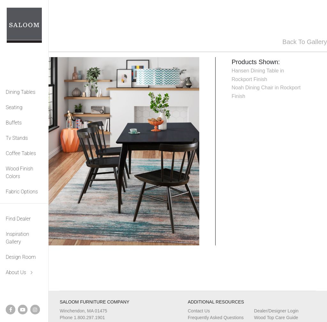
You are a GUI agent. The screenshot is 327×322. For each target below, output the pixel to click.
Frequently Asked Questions (216, 317)
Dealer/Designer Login (276, 310)
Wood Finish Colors (19, 172)
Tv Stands (17, 138)
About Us (16, 272)
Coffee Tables (21, 153)
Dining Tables (20, 92)
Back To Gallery (304, 41)
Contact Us (199, 310)
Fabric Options (22, 192)
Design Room (21, 257)
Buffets (14, 123)
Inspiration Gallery (17, 238)
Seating (14, 107)
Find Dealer (18, 219)
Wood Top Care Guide (276, 317)
